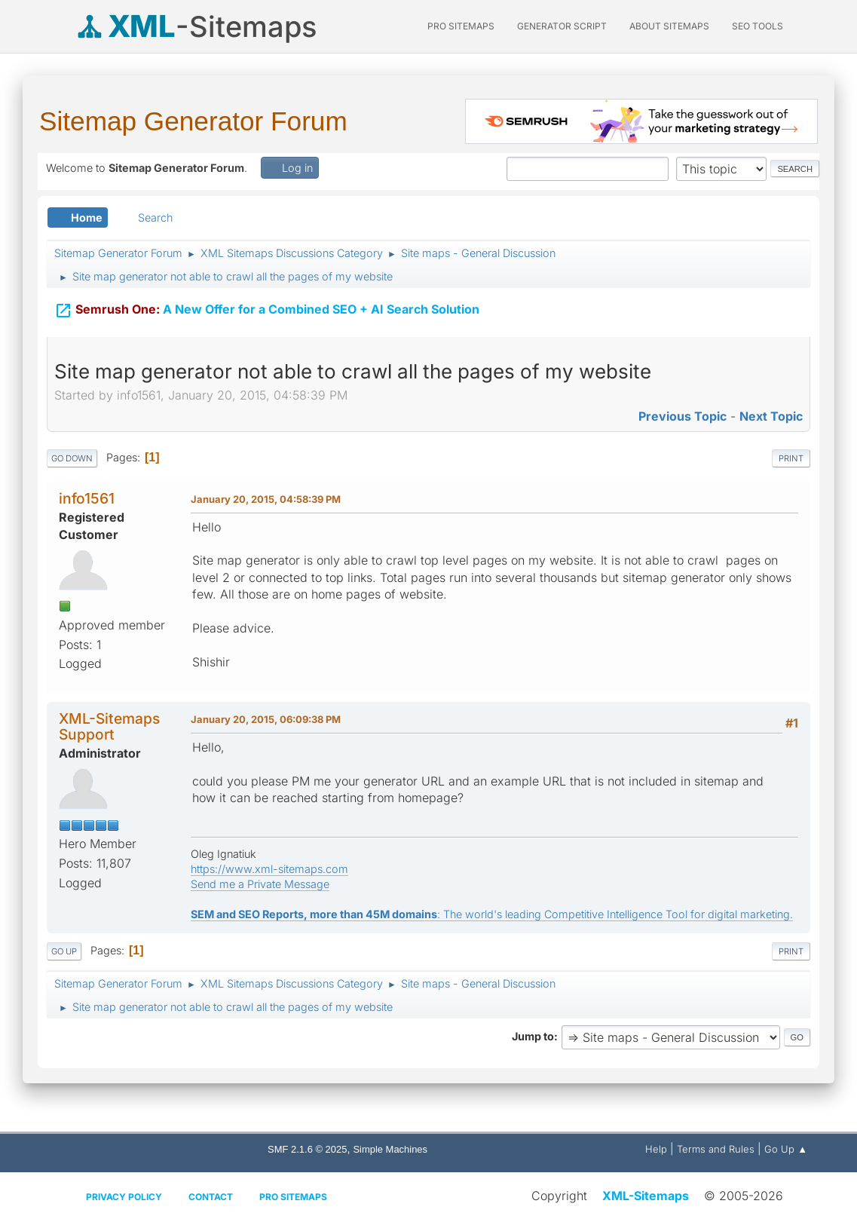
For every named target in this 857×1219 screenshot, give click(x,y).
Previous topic (682, 416)
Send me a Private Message (260, 883)
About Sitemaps (669, 26)
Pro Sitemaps (293, 1196)
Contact (210, 1196)
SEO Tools (757, 26)
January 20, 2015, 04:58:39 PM (266, 499)
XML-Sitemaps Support (109, 726)
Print (791, 458)
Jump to (533, 1036)
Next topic (771, 416)
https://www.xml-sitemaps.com (269, 868)
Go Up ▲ (785, 1149)
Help (656, 1149)
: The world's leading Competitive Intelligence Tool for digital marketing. (492, 914)
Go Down (72, 458)
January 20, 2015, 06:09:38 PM (266, 719)
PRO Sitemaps (460, 26)
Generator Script (562, 26)
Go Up (64, 951)
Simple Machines (390, 1149)
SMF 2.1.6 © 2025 (307, 1149)
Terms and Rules (715, 1149)
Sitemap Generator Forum (193, 121)
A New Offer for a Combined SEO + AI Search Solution (266, 308)
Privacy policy (124, 1196)
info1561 (87, 498)
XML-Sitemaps (645, 1195)
